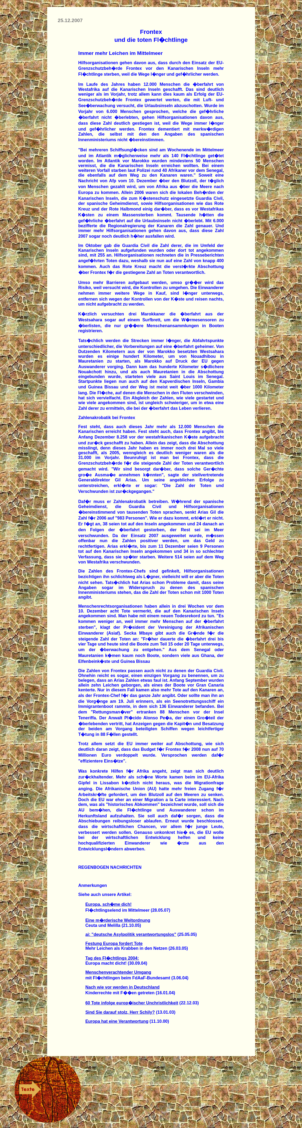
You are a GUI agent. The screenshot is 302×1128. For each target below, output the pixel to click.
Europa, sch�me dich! (108, 904)
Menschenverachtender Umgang (118, 972)
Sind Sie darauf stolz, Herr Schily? (120, 1012)
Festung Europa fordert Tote (114, 943)
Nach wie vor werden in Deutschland (122, 987)
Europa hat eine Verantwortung (116, 1021)
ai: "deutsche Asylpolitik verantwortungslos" (130, 934)
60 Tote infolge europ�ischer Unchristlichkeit (131, 1003)
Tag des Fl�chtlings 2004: (112, 958)
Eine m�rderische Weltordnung (117, 920)
